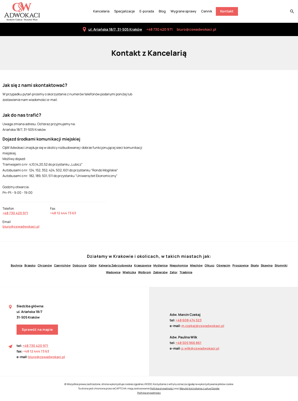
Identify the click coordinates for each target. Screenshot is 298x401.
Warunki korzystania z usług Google (199, 388)
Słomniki (281, 265)
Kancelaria (101, 11)
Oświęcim (223, 265)
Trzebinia (186, 272)
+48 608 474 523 (189, 320)
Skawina (267, 265)
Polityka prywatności (162, 388)
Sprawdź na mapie (37, 329)
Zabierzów (160, 272)
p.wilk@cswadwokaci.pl (200, 348)
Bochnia (16, 265)
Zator (174, 272)
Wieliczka (129, 272)
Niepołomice (179, 265)
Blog (162, 11)
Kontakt (227, 11)
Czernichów (62, 265)
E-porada (146, 11)
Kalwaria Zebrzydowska (115, 265)
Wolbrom (144, 272)
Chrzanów (45, 265)
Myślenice (160, 265)
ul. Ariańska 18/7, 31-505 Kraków (112, 29)
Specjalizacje (124, 11)
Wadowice (113, 272)
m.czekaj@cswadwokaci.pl (202, 325)
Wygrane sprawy (183, 11)
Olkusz (209, 265)
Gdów (93, 265)
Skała (255, 265)
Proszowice (240, 265)
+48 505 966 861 (188, 342)
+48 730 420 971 (159, 29)
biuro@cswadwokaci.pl (196, 29)
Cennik (206, 11)
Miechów (196, 265)
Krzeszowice (142, 265)
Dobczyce (80, 265)
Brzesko (30, 265)
